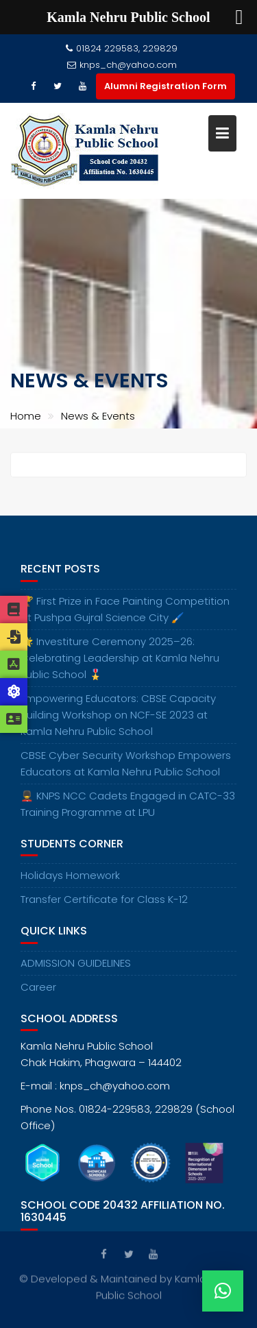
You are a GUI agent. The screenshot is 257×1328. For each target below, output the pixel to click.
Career (38, 992)
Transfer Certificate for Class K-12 (104, 904)
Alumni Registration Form (165, 86)
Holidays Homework (70, 880)
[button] (222, 1291)
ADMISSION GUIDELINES (76, 968)
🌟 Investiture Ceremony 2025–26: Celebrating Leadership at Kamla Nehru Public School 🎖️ (120, 662)
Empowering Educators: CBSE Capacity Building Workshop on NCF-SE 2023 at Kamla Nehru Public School (118, 719)
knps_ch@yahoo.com (122, 64)
